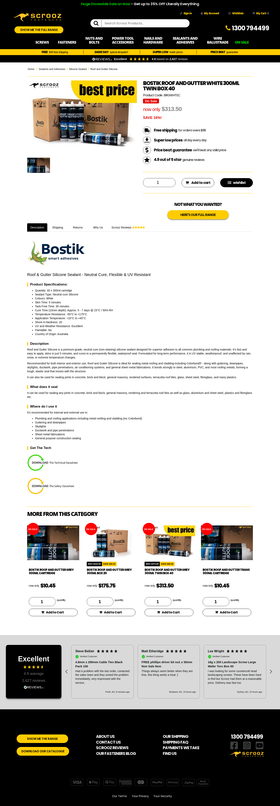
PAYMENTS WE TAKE (181, 748)
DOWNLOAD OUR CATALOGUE (42, 751)
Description (37, 227)
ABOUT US (105, 736)
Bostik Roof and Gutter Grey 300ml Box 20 (109, 571)
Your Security (162, 796)
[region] (168, 671)
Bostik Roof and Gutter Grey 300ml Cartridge (51, 571)
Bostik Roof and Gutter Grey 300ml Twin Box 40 (167, 571)
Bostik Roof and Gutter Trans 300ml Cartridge (226, 571)
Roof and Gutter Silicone (103, 69)
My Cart (259, 13)
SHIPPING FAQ (175, 742)
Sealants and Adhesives (52, 69)
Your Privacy (140, 796)
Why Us (98, 227)
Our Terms (119, 796)
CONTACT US (108, 742)
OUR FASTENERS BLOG (116, 753)
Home (31, 69)
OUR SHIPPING (175, 736)
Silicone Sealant (78, 69)
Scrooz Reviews (128, 227)
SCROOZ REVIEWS (112, 748)
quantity (61, 600)
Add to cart (198, 182)
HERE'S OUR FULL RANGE (198, 214)
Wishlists (235, 13)
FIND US (170, 753)
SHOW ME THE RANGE (42, 739)
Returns (78, 227)
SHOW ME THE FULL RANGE (39, 30)
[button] (66, 671)
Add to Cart (52, 612)
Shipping (57, 227)
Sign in (186, 13)
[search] (98, 23)
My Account (210, 13)
